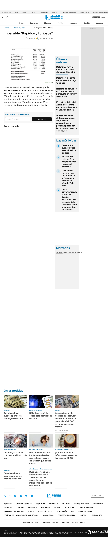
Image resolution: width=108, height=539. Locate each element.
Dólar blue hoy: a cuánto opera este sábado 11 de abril (13, 476)
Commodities (72, 252)
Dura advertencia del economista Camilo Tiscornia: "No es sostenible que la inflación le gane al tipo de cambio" (69, 199)
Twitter (5, 496)
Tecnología (61, 511)
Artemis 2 (55, 12)
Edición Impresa (86, 508)
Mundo (57, 508)
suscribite (96, 17)
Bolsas (65, 252)
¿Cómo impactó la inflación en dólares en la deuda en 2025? (66, 455)
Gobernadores (44, 12)
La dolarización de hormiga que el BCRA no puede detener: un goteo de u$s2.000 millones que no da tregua (65, 420)
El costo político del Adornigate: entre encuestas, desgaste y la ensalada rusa (66, 106)
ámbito (6, 28)
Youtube (26, 496)
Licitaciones (96, 515)
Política (60, 23)
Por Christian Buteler (62, 430)
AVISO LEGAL (48, 515)
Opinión (87, 23)
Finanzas (47, 23)
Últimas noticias (24, 504)
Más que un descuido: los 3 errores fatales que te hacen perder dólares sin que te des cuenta (40, 458)
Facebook (9, 496)
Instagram (15, 496)
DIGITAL (31, 522)
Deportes (69, 508)
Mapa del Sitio (85, 511)
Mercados (98, 504)
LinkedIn (21, 496)
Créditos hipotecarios (69, 12)
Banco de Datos (81, 504)
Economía (34, 23)
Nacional (45, 508)
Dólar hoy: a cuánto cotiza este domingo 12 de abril (66, 80)
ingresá (103, 17)
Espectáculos (44, 511)
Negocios (73, 23)
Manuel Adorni (84, 12)
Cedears (80, 252)
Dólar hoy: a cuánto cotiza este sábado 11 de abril (69, 149)
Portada (8, 504)
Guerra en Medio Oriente (100, 12)
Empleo (33, 12)
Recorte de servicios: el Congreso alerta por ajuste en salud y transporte (66, 92)
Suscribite (42, 119)
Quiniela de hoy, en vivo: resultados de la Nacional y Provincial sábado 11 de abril (68, 178)
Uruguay (99, 23)
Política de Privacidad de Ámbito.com (21, 515)
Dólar (16, 12)
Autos (31, 511)
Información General (14, 511)
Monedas (59, 252)
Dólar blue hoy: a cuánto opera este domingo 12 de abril (65, 69)
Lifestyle (32, 508)
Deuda (24, 12)
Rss (72, 511)
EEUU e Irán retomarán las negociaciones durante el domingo (69, 161)
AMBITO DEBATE (73, 522)
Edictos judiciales (66, 515)
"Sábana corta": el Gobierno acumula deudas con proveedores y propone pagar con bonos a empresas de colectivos (66, 123)
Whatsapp (32, 496)
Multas (83, 515)
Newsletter (103, 23)
